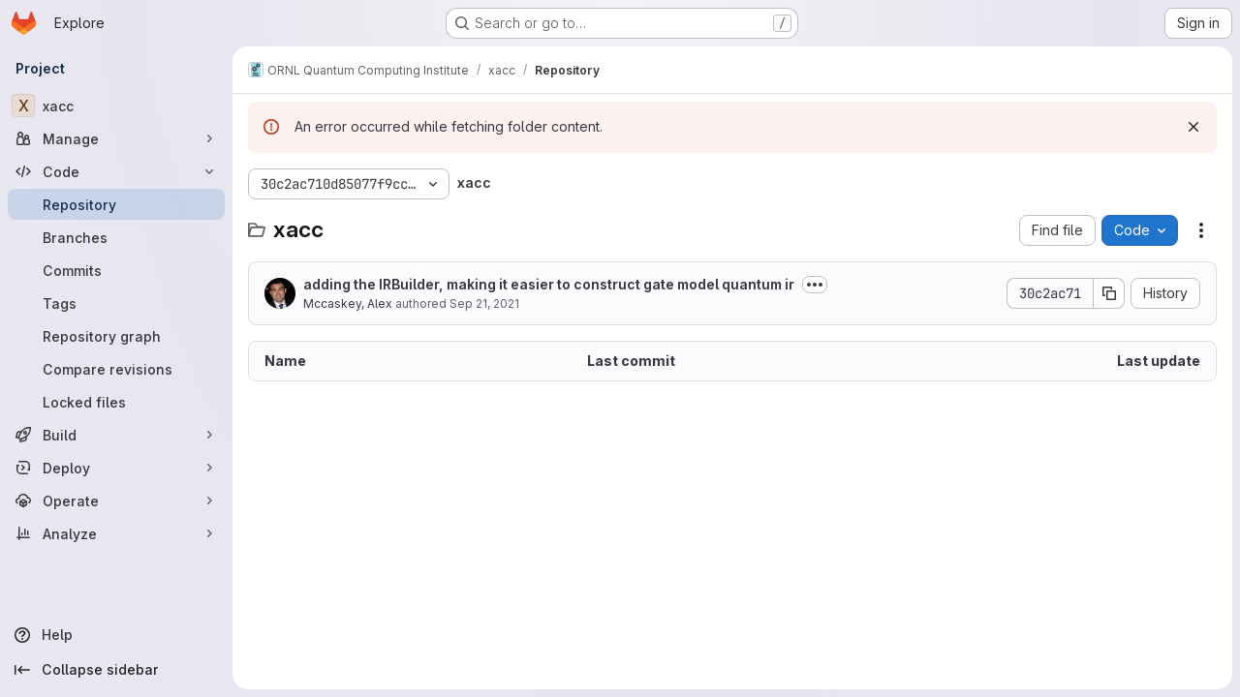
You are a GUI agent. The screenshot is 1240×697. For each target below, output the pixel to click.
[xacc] (116, 105)
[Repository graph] (116, 335)
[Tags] (116, 303)
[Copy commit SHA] (1109, 293)
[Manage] (116, 138)
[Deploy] (116, 467)
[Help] (116, 635)
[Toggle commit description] (814, 284)
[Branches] (116, 237)
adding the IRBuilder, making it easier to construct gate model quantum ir (548, 284)
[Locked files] (116, 401)
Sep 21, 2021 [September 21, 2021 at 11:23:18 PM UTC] (484, 303)
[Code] (116, 171)
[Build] (116, 434)
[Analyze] (116, 533)
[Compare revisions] (116, 368)
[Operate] (116, 500)
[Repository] (116, 204)
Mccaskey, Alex (347, 303)
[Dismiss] (1193, 126)
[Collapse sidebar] (116, 669)
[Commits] (116, 270)
